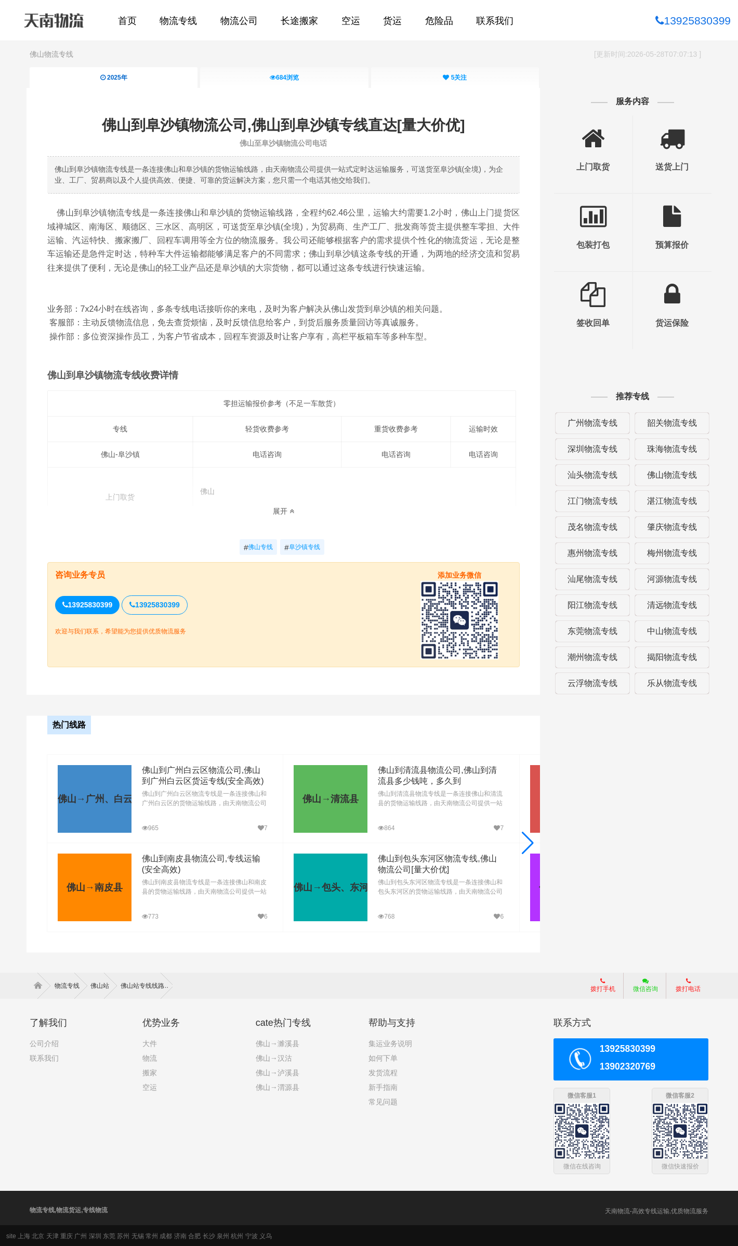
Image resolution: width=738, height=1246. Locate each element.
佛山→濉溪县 (277, 1042)
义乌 (265, 1235)
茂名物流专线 (590, 527)
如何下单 (383, 1057)
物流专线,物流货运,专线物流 (69, 1209)
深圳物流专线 (590, 448)
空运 (149, 1086)
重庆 (66, 1235)
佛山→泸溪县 (277, 1071)
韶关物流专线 (669, 422)
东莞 (109, 1235)
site (11, 1235)
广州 (80, 1235)
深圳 (95, 1235)
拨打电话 (688, 984)
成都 (166, 1235)
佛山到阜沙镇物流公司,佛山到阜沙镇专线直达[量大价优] (283, 125)
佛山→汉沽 (274, 1057)
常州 (152, 1235)
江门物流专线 (590, 501)
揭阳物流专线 (669, 657)
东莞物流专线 (590, 631)
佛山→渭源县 (277, 1086)
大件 (149, 1042)
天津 (52, 1235)
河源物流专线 (669, 579)
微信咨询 (641, 987)
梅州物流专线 (669, 553)
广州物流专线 (590, 422)
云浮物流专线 (590, 683)
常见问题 (383, 1101)
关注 (455, 77)
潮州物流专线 (590, 657)
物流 (149, 1057)
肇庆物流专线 (669, 527)
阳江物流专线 (590, 605)
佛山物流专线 (51, 54)
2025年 (113, 77)
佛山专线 (258, 547)
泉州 (223, 1235)
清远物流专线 (669, 605)
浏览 (284, 77)
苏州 (123, 1235)
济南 (180, 1235)
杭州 (237, 1235)
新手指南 (383, 1086)
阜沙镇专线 (303, 547)
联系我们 (44, 1057)
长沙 (209, 1235)
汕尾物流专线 (590, 579)
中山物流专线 (669, 631)
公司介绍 (44, 1042)
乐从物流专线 (669, 683)
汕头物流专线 (590, 475)
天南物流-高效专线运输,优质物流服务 (656, 1210)
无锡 (137, 1235)
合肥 (194, 1235)
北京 (38, 1235)
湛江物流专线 (669, 501)
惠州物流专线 (590, 553)
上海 (24, 1235)
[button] (526, 842)
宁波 (251, 1235)
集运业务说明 (390, 1042)
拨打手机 (602, 984)
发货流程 (383, 1071)
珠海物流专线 (669, 448)
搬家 (149, 1071)
